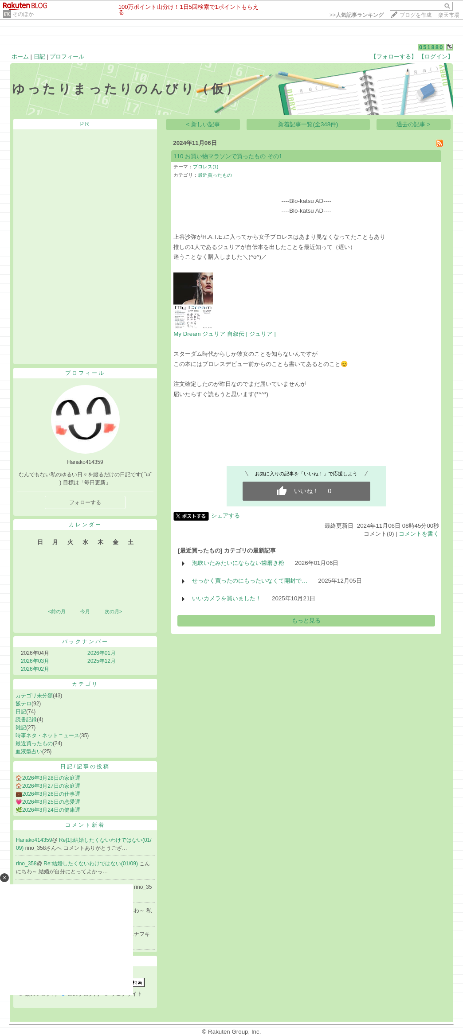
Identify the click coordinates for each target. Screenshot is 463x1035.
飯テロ (23, 703)
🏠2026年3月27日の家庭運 (48, 786)
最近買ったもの (34, 743)
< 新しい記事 (203, 124)
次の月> (113, 611)
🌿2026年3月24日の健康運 (48, 810)
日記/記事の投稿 (85, 766)
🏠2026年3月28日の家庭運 (48, 778)
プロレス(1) (205, 166)
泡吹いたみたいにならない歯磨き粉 (238, 563)
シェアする (225, 515)
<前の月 (56, 611)
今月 (85, 611)
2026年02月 (35, 669)
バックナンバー (85, 641)
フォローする (85, 502)
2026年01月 (101, 653)
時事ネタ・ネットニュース (47, 735)
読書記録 (26, 719)
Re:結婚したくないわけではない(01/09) (91, 863)
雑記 (21, 727)
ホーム (20, 56)
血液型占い (29, 751)
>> (357, 15)
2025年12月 (101, 661)
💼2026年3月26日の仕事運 (48, 794)
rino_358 (26, 863)
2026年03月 (35, 661)
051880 (431, 47)
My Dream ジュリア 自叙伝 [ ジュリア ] (224, 334)
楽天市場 (448, 15)
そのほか (23, 14)
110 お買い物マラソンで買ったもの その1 (227, 156)
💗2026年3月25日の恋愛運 (48, 802)
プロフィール (67, 56)
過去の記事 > (413, 124)
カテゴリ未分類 (34, 696)
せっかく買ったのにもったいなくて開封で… (249, 580)
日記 (39, 56)
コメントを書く (419, 533)
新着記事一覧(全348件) (308, 124)
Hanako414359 (34, 840)
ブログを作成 (416, 15)
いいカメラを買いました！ (226, 598)
